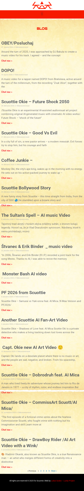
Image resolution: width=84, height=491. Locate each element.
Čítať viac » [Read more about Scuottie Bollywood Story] (6, 205)
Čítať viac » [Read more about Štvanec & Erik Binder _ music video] (6, 264)
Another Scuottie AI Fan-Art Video (34, 320)
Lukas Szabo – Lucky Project (63, 481)
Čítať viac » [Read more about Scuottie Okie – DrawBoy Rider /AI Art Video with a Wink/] (6, 467)
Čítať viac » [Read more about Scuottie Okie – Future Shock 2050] (6, 123)
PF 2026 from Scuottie (23, 292)
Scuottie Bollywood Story (26, 187)
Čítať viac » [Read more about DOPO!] (6, 92)
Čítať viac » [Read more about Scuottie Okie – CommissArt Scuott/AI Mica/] (6, 429)
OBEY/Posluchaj (17, 43)
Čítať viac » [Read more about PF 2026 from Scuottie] (6, 310)
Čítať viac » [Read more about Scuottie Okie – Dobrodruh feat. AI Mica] (6, 392)
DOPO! (7, 70)
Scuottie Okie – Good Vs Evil (29, 132)
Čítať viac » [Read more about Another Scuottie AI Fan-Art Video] (6, 337)
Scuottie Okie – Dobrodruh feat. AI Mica (40, 374)
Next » (54, 471)
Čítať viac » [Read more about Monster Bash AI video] (6, 282)
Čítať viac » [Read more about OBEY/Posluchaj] (6, 60)
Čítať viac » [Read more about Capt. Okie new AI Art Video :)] (6, 365)
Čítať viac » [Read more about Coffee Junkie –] (6, 178)
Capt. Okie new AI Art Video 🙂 (32, 347)
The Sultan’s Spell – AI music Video (35, 215)
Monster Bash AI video (24, 273)
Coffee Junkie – (17, 160)
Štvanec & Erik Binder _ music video (36, 246)
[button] (42, 14)
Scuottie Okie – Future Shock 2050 (35, 101)
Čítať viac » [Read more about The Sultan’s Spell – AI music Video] (6, 236)
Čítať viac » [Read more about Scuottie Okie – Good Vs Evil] (6, 150)
